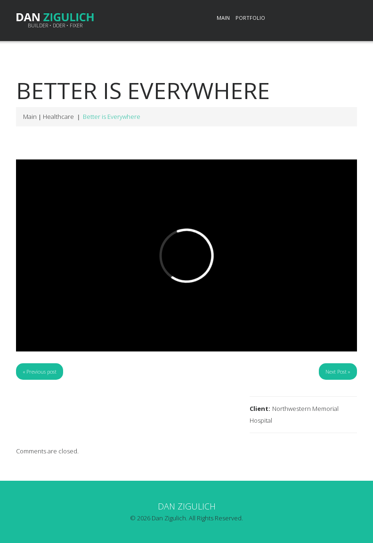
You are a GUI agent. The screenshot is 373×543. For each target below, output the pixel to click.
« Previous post (40, 371)
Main (223, 17)
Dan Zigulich (187, 506)
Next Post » (337, 371)
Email (346, 18)
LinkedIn (284, 18)
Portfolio (250, 17)
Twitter (305, 18)
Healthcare (58, 116)
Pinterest (325, 18)
